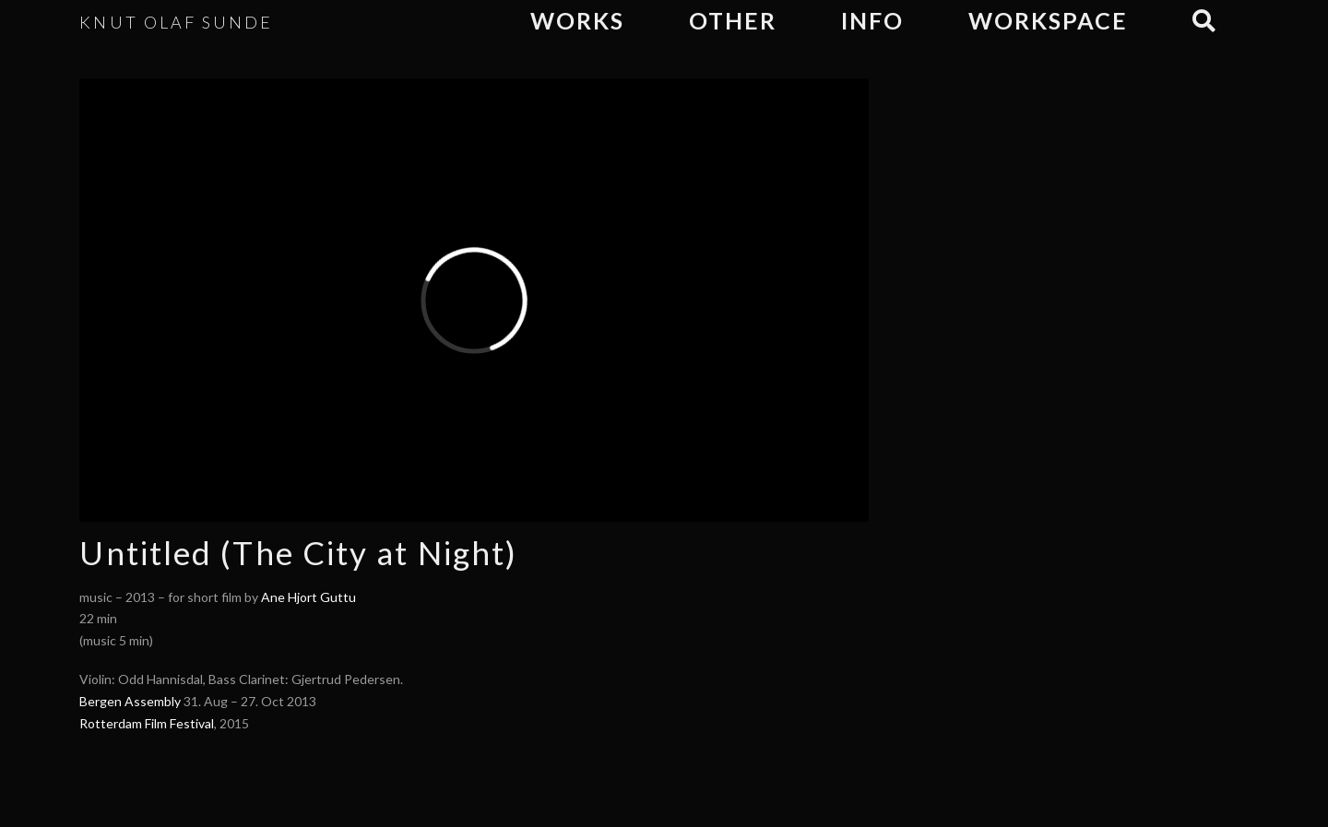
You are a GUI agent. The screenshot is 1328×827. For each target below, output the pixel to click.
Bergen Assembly (130, 701)
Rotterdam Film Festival (146, 723)
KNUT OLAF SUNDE (176, 22)
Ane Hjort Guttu (308, 597)
